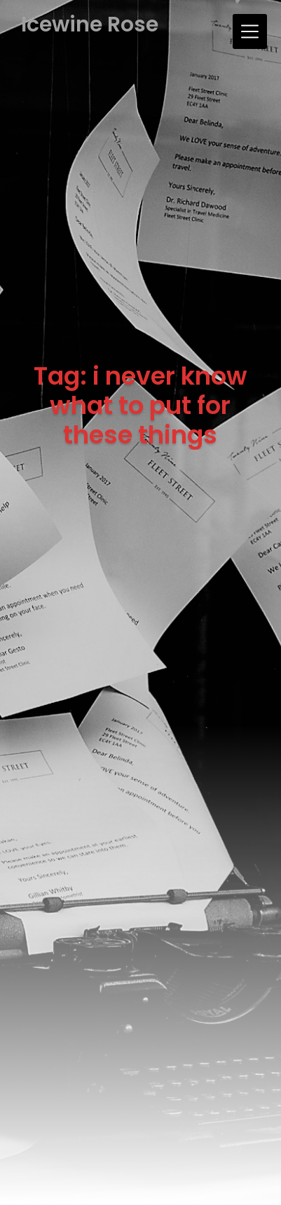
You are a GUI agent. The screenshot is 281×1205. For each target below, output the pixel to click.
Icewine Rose (89, 25)
